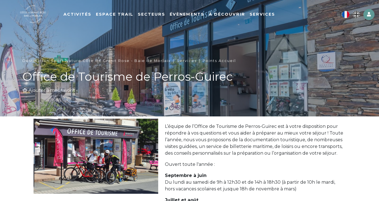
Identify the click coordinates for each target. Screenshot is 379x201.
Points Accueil (219, 61)
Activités (91, 15)
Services (275, 15)
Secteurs (164, 15)
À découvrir (240, 15)
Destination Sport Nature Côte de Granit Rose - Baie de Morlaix (96, 61)
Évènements (200, 15)
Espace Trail (127, 15)
